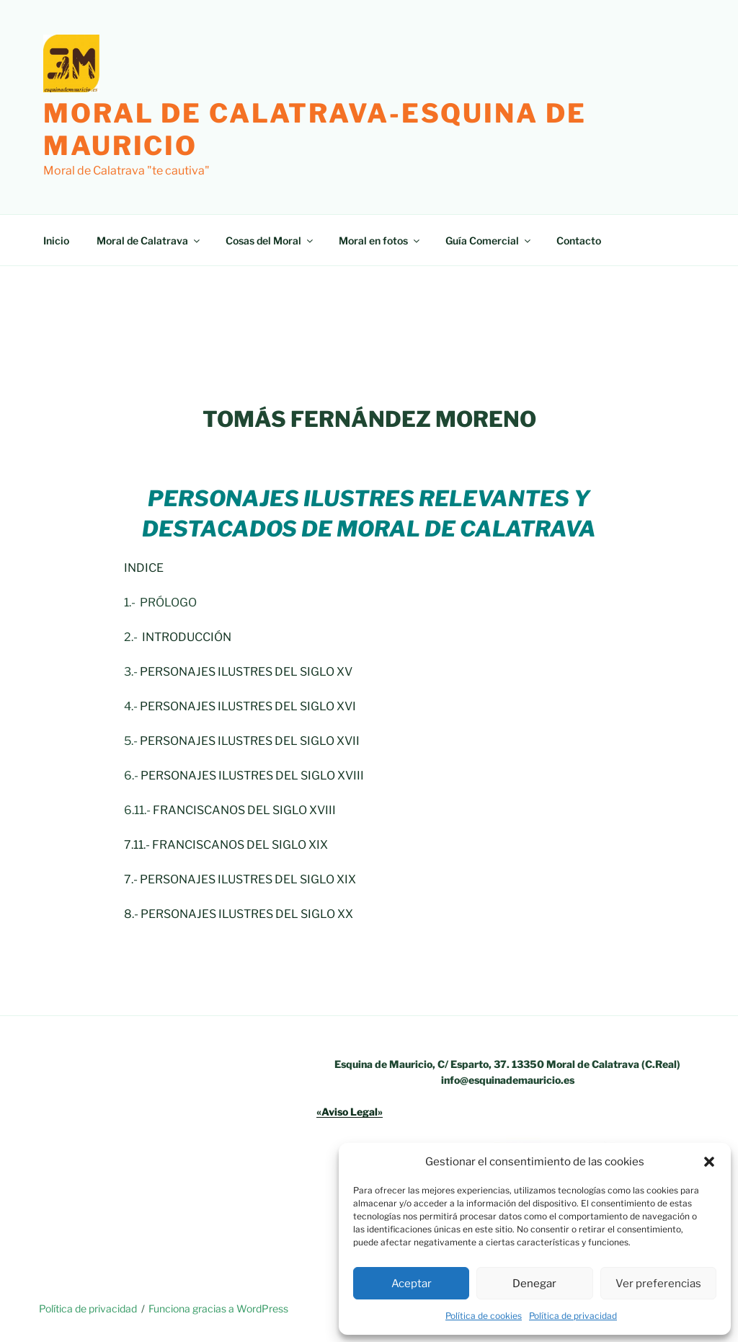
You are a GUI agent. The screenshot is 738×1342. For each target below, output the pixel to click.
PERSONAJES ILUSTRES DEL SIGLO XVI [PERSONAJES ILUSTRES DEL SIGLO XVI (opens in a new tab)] (248, 706)
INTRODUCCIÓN (185, 637)
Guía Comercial (489, 240)
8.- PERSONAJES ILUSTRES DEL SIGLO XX (238, 914)
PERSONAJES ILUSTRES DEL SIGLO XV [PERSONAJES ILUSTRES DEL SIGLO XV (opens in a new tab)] (246, 672)
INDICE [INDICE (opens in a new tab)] (144, 568)
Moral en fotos (380, 240)
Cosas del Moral (270, 240)
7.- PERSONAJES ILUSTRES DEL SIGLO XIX (240, 879)
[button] (709, 1162)
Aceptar (411, 1283)
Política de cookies (483, 1315)
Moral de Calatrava (149, 240)
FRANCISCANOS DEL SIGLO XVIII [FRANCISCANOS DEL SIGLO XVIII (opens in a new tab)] (244, 810)
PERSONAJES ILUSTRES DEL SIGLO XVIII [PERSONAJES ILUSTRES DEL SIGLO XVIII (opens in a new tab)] (252, 775)
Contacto (578, 240)
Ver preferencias (658, 1283)
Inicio (56, 240)
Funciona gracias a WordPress (218, 1308)
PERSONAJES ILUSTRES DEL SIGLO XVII (250, 741)
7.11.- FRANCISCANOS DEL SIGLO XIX (226, 845)
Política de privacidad (573, 1315)
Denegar (534, 1283)
